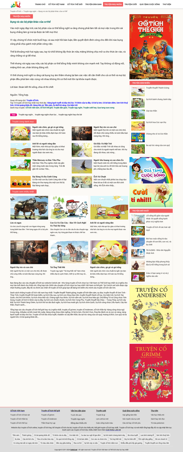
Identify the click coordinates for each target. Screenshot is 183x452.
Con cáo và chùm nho (99, 439)
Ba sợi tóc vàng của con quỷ (158, 145)
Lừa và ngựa (15, 222)
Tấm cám (15, 435)
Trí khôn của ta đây (59, 435)
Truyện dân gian (93, 4)
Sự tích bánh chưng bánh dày (114, 435)
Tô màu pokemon (157, 423)
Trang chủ (40, 4)
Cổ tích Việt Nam (17, 410)
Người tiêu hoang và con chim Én (108, 160)
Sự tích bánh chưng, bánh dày (158, 99)
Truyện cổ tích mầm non (109, 443)
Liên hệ (118, 430)
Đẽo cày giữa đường (63, 443)
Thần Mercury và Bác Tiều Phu (46, 160)
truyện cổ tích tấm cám (86, 292)
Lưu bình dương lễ (147, 435)
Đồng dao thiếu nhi (79, 423)
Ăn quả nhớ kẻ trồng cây (65, 439)
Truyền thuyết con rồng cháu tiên (157, 443)
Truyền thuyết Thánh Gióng (157, 87)
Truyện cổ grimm (47, 415)
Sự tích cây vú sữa (91, 443)
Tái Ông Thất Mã (57, 267)
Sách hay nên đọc (158, 419)
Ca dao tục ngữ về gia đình (91, 435)
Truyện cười (131, 4)
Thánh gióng (26, 435)
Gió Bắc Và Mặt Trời (103, 143)
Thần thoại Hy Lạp (48, 423)
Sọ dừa (17, 439)
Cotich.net (56, 283)
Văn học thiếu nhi (157, 415)
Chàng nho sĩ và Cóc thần (157, 133)
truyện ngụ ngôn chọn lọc (45, 114)
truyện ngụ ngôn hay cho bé (70, 114)
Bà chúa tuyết (133, 435)
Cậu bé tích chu (28, 439)
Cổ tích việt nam (56, 4)
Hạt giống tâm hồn (130, 415)
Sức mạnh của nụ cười (131, 419)
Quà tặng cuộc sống (150, 4)
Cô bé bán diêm (82, 439)
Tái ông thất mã (115, 439)
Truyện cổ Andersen (49, 419)
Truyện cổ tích (15, 11)
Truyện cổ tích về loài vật (20, 415)
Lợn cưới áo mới (102, 419)
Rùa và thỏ (78, 443)
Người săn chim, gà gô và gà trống (47, 127)
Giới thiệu (110, 430)
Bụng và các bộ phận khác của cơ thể (52, 11)
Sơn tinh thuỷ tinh (162, 435)
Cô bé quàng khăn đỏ (42, 435)
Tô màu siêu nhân (47, 443)
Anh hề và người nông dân (44, 143)
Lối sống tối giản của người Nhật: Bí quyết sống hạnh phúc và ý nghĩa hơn (157, 218)
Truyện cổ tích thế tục (18, 423)
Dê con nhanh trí (161, 439)
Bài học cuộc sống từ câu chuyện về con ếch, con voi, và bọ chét (158, 241)
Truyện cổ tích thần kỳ (19, 419)
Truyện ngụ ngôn (113, 4)
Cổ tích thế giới (74, 4)
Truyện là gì (100, 415)
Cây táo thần (151, 110)
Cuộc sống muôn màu (104, 423)
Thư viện (167, 4)
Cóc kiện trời (73, 435)
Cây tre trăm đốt (130, 439)
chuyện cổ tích (35, 283)
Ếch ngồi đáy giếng (145, 439)
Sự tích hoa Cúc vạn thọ (156, 122)
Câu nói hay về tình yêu (131, 423)
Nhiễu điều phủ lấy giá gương (131, 443)
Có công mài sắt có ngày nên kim (25, 443)
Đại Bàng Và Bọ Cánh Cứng (44, 176)
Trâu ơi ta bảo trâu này (45, 439)
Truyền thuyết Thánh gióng (64, 292)
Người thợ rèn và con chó (105, 127)
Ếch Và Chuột (100, 176)
